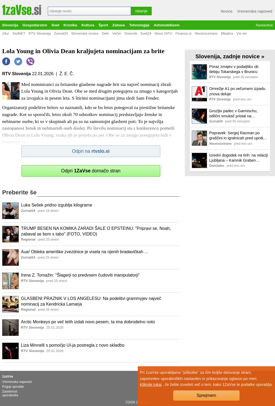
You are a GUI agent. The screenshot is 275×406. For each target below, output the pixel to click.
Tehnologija (139, 25)
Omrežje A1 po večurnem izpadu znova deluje (237, 91)
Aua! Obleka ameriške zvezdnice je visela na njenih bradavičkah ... (84, 251)
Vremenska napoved (254, 11)
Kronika (70, 25)
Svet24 (145, 33)
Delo (105, 33)
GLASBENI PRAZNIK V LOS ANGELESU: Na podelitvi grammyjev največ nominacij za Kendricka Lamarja (91, 301)
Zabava (118, 25)
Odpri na (91, 151)
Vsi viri (241, 33)
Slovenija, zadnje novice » (230, 56)
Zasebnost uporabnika (10, 393)
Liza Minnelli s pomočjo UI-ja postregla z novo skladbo (72, 345)
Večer (116, 33)
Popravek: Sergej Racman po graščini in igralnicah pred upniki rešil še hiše (236, 136)
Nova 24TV (163, 33)
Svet (55, 25)
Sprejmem (206, 395)
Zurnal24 (61, 33)
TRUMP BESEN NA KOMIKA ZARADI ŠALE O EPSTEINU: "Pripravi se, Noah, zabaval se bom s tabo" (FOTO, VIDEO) (96, 231)
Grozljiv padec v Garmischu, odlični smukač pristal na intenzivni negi (233, 114)
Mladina (227, 33)
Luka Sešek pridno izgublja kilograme (56, 205)
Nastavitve (264, 25)
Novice (227, 11)
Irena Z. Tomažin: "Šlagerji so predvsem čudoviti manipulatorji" (80, 275)
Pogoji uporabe (13, 387)
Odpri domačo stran (90, 170)
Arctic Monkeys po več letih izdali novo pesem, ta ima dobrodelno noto (88, 322)
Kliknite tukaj (151, 384)
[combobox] (89, 11)
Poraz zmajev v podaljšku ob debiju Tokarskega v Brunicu (233, 69)
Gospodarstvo (35, 25)
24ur (5, 33)
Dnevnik (130, 33)
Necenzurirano (206, 33)
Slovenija (10, 25)
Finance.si (183, 33)
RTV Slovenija (39, 33)
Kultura (87, 25)
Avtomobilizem (166, 25)
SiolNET (18, 33)
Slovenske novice (85, 33)
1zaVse (7, 376)
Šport (103, 25)
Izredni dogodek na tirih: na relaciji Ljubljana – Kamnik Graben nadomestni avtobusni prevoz (238, 158)
